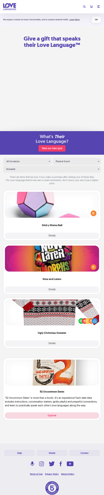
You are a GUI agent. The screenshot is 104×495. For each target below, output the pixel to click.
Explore (52, 415)
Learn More (74, 19)
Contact (84, 453)
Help (19, 453)
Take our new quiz (52, 148)
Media (52, 453)
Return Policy (67, 474)
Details (52, 236)
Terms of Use (36, 474)
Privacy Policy (52, 474)
